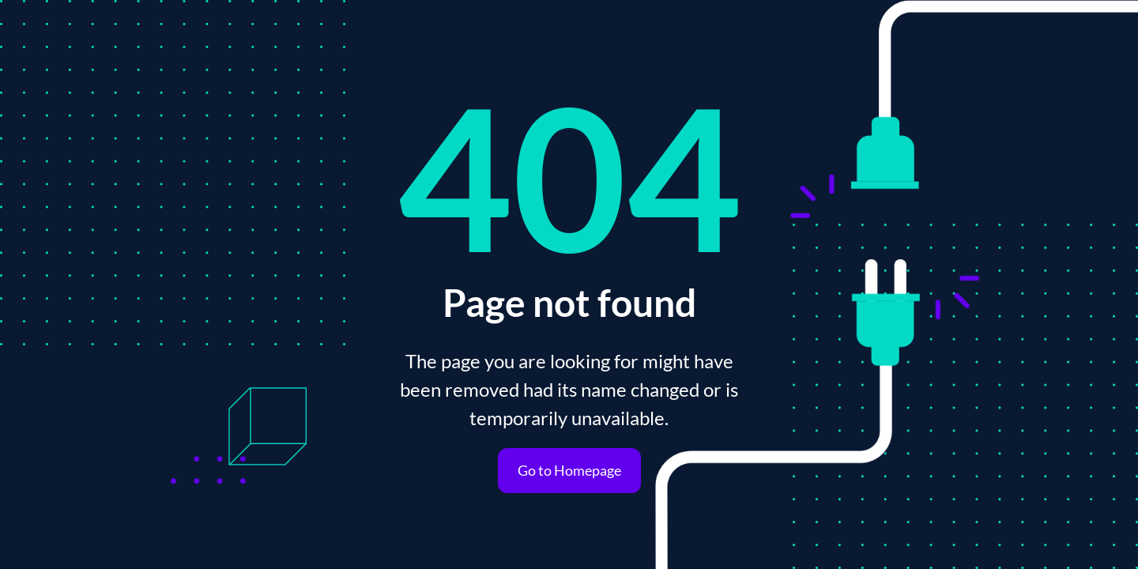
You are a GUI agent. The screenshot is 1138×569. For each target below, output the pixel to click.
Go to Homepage (569, 470)
